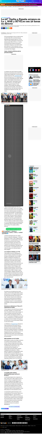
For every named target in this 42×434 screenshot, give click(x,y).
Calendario (10, 416)
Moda (8, 431)
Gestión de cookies (24, 425)
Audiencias (9, 2)
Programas (25, 2)
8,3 (34, 197)
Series (5, 2)
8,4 (34, 216)
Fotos (22, 2)
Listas (10, 417)
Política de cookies (18, 425)
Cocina (20, 431)
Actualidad (10, 6)
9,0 (34, 183)
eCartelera (13, 430)
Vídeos (19, 2)
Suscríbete (35, 418)
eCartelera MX (18, 430)
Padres (15, 431)
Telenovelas (27, 419)
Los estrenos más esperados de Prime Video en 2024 (34, 253)
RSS (34, 425)
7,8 (34, 171)
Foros (33, 2)
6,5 (34, 190)
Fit (21, 431)
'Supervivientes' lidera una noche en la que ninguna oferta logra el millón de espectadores (19, 4)
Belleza (10, 431)
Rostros (34, 415)
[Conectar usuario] (41, 1)
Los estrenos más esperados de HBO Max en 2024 (34, 262)
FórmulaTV (2, 6)
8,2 (34, 230)
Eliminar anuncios (21, 8)
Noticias (2, 2)
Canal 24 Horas (15, 323)
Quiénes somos (2, 425)
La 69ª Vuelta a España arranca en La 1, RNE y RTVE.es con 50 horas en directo (25, 6)
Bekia (5, 431)
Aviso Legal (7, 425)
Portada (2, 415)
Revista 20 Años (38, 2)
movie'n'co (22, 430)
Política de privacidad (12, 425)
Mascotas (28, 431)
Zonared (21, 432)
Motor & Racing (17, 432)
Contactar (32, 425)
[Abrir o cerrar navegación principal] (1, 1)
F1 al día (13, 432)
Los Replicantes (7, 429)
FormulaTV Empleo (9, 430)
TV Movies (10, 418)
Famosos (30, 2)
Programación (14, 2)
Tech (11, 432)
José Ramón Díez (18, 75)
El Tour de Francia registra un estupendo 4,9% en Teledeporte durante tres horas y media (36, 80)
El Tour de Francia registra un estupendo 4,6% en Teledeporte (36, 77)
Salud (17, 431)
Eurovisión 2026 (27, 418)
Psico (25, 431)
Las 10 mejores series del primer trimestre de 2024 (34, 243)
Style (8, 432)
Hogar (23, 431)
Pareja (13, 431)
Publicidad (29, 425)
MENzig (6, 432)
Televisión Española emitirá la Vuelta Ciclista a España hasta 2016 (36, 84)
